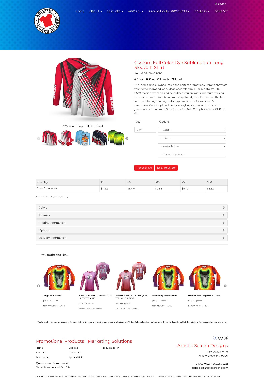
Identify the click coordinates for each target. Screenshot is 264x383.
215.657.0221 (203, 363)
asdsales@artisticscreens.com (210, 367)
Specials (73, 347)
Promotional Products (168, 13)
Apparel (135, 13)
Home (79, 13)
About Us (41, 352)
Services (115, 13)
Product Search (110, 347)
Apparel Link (75, 357)
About (95, 13)
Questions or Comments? (52, 363)
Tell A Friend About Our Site (53, 367)
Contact (221, 13)
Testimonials (42, 357)
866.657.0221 (220, 363)
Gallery (201, 13)
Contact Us (75, 352)
